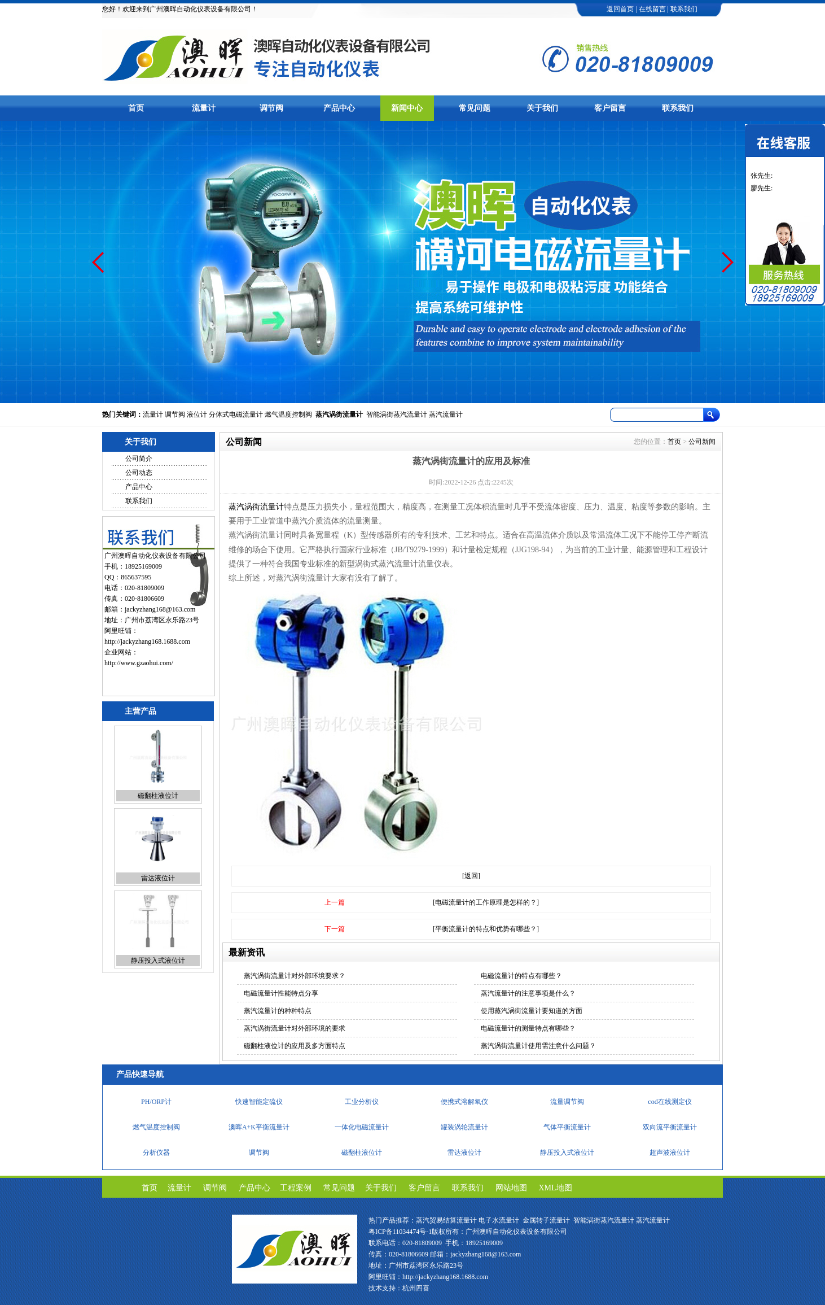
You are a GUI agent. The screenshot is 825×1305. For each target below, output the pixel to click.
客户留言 (610, 108)
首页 (136, 108)
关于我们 (542, 108)
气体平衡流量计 (567, 1127)
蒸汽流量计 (446, 414)
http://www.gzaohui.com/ (138, 663)
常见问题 (474, 108)
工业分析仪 (362, 1102)
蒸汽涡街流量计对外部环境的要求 (294, 1028)
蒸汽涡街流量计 (339, 414)
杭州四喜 (415, 1288)
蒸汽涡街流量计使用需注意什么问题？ (538, 1046)
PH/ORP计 (156, 1102)
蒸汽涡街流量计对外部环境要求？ (294, 976)
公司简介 (138, 458)
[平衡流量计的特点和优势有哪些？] (486, 929)
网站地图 (511, 1188)
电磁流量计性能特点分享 (281, 993)
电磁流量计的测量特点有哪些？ (528, 1028)
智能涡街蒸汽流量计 (396, 414)
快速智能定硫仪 (259, 1102)
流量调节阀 (567, 1102)
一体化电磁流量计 (362, 1127)
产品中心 (339, 108)
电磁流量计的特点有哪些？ (521, 976)
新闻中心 (407, 108)
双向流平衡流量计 (670, 1127)
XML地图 (555, 1188)
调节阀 (271, 108)
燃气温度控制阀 (288, 414)
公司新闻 (702, 442)
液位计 (197, 414)
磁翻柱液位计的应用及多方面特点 (294, 1046)
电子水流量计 (499, 1220)
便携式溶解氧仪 (464, 1102)
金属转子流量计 (546, 1220)
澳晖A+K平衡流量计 (259, 1127)
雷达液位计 (158, 878)
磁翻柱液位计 (158, 796)
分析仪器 (156, 1152)
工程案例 (295, 1188)
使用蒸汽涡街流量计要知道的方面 (531, 1011)
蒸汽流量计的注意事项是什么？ (528, 993)
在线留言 (652, 9)
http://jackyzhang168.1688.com (147, 641)
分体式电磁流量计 (236, 414)
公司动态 (138, 473)
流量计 (204, 108)
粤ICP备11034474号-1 (400, 1232)
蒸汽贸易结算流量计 (446, 1220)
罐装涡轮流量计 (464, 1127)
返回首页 (620, 9)
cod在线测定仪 (669, 1102)
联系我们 (683, 9)
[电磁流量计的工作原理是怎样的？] (486, 902)
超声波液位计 (670, 1152)
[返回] (471, 876)
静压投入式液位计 (158, 960)
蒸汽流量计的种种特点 (277, 1011)
